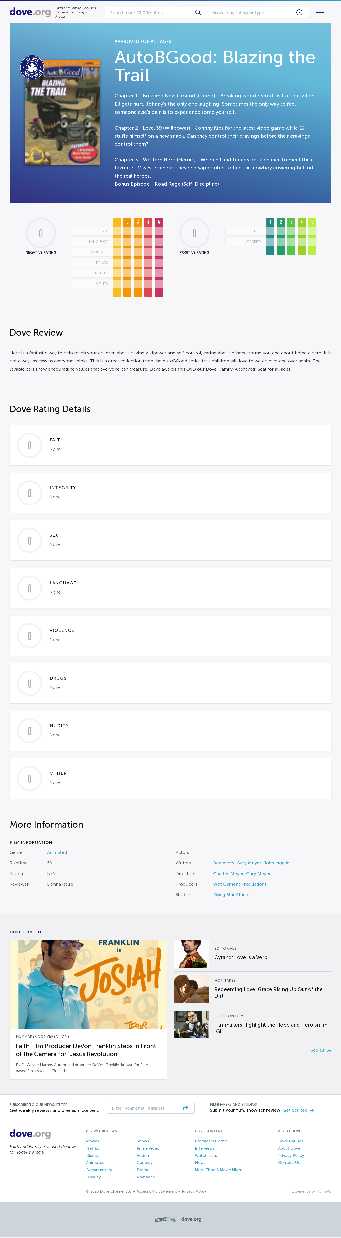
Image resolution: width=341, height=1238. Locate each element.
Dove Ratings (290, 1142)
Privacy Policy (291, 1156)
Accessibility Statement (157, 1192)
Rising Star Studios (232, 895)
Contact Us (289, 1164)
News (200, 1164)
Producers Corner (211, 1142)
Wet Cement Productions (239, 885)
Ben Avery (223, 864)
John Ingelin (276, 864)
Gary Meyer (249, 864)
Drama (143, 1171)
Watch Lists (206, 1156)
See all (321, 1051)
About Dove (289, 1149)
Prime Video (148, 1149)
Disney (92, 1156)
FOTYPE (324, 1192)
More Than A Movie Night (219, 1171)
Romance (146, 1178)
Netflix (92, 1149)
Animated (57, 853)
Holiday (93, 1178)
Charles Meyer (228, 874)
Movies (92, 1142)
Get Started (298, 1111)
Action (143, 1156)
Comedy (145, 1164)
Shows (143, 1142)
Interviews (204, 1149)
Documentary (99, 1171)
